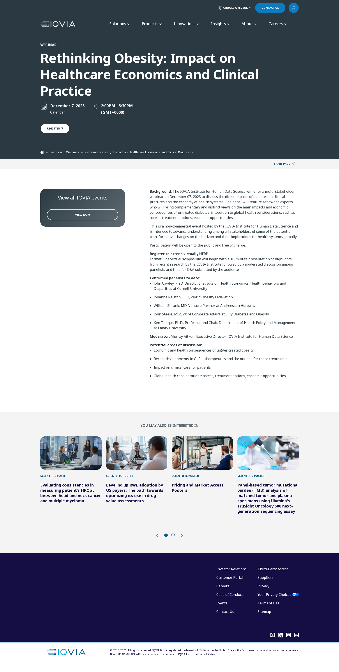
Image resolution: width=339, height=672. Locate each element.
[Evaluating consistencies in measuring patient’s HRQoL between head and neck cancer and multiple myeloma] (71, 456)
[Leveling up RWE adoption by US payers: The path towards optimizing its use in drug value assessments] (136, 456)
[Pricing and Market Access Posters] (202, 456)
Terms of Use (268, 609)
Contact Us (225, 618)
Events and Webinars (64, 152)
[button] (159, 542)
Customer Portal (229, 584)
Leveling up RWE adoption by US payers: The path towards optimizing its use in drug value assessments (134, 499)
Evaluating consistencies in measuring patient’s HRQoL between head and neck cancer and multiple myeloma (70, 499)
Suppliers (266, 584)
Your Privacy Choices (274, 601)
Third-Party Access (273, 575)
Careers (222, 592)
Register (57, 128)
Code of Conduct (229, 601)
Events (221, 609)
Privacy (263, 592)
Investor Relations (231, 575)
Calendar (57, 112)
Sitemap (264, 618)
